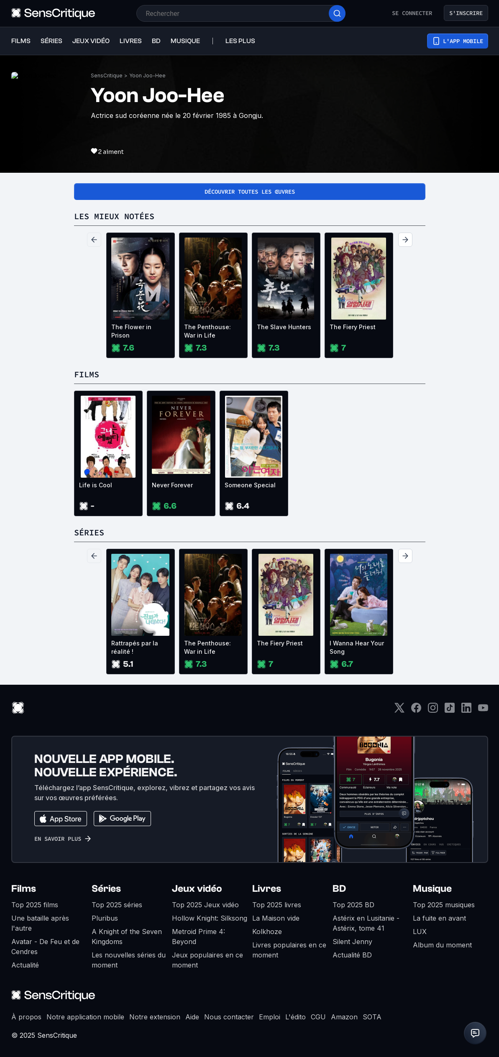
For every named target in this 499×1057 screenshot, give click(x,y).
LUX (420, 931)
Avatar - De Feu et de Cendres (45, 946)
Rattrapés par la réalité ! (134, 647)
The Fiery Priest (353, 326)
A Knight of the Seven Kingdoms (127, 936)
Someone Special (250, 485)
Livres (266, 888)
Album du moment (442, 945)
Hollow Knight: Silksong (209, 918)
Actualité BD (352, 955)
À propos (26, 1017)
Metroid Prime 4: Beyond (198, 936)
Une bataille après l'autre (40, 923)
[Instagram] (433, 710)
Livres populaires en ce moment (289, 950)
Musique (432, 888)
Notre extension (154, 1017)
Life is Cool (95, 485)
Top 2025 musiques (444, 905)
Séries (106, 888)
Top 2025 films (34, 905)
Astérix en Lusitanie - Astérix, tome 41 (366, 923)
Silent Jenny (352, 941)
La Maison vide (275, 918)
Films (23, 888)
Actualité (25, 965)
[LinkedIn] (466, 710)
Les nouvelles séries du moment (129, 960)
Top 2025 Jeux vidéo (205, 905)
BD (339, 888)
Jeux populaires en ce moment (207, 960)
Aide (192, 1017)
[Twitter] (399, 710)
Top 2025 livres (276, 905)
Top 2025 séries (117, 905)
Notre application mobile (85, 1017)
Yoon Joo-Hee (147, 75)
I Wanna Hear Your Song (357, 647)
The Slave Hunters (284, 326)
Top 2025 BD (353, 905)
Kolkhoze (267, 931)
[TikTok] (450, 710)
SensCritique (107, 75)
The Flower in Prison (131, 331)
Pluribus (105, 918)
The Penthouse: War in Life (207, 331)
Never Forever (172, 485)
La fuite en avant (439, 918)
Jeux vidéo (197, 888)
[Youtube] (483, 710)
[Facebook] (416, 710)
